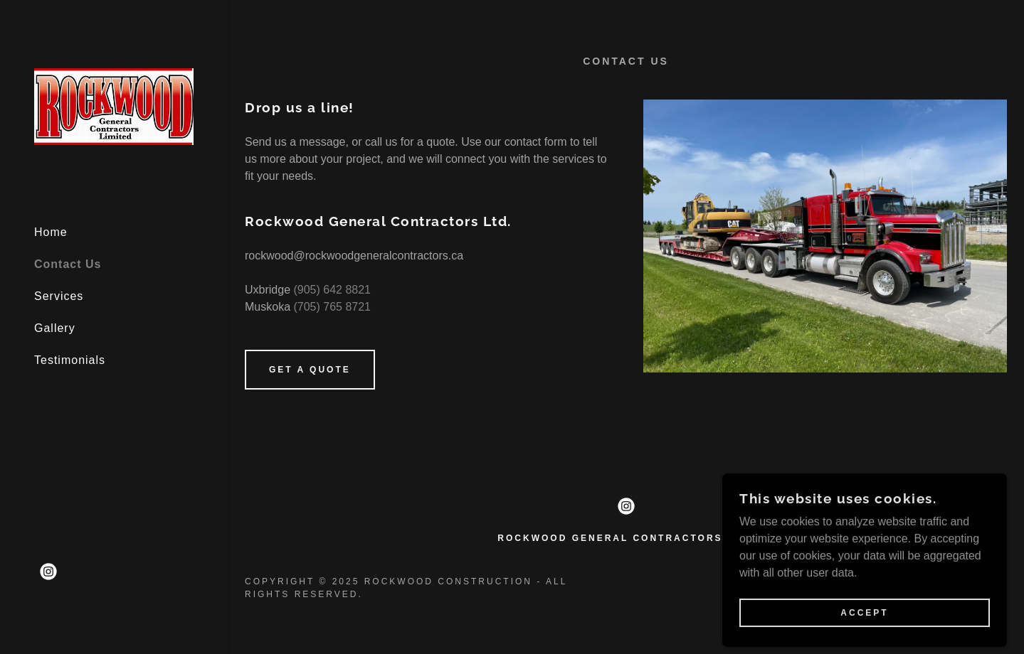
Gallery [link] (54, 328)
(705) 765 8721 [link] (332, 307)
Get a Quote (310, 370)
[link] (114, 106)
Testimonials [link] (69, 360)
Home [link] (51, 232)
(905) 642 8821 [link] (332, 290)
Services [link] (58, 296)
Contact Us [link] (67, 264)
